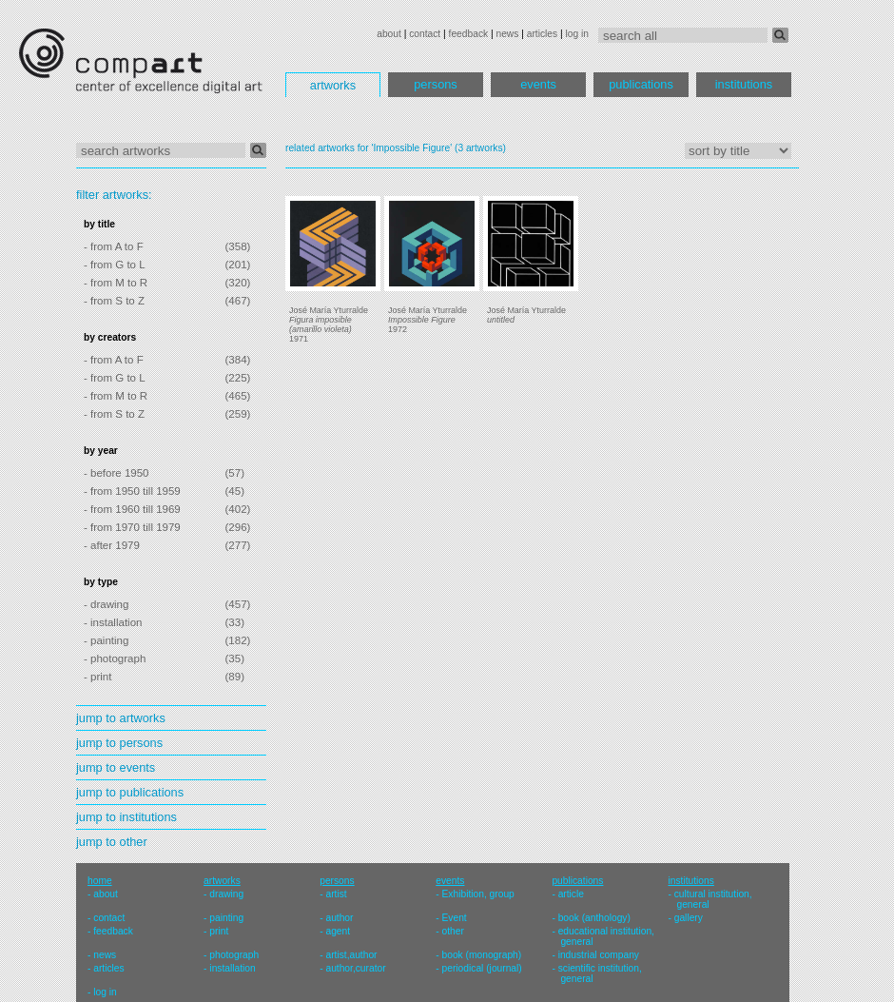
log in (577, 34)
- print (97, 676)
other (453, 931)
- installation (113, 622)
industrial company (598, 955)
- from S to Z (114, 300)
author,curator (355, 968)
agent (337, 931)
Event (454, 918)
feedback (469, 34)
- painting (106, 640)
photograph (234, 955)
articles (542, 34)
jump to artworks (120, 718)
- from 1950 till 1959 (132, 491)
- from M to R (115, 282)
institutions (743, 84)
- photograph (115, 658)
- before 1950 (116, 473)
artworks (333, 85)
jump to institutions (126, 817)
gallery (688, 918)
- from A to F (114, 246)
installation (232, 968)
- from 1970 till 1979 (132, 527)
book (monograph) (482, 955)
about (389, 34)
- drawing (106, 604)
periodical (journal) (482, 968)
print (218, 931)
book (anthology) (594, 918)
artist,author (351, 955)
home (99, 880)
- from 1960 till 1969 (132, 509)
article (571, 894)
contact (424, 34)
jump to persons (119, 743)
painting (226, 918)
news (507, 34)
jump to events (115, 767)
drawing (226, 894)
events (538, 84)
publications (641, 84)
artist (335, 894)
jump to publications (130, 792)
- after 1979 (112, 545)
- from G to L (115, 264)
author (339, 918)
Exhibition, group (478, 894)
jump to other (111, 842)
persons (435, 84)
